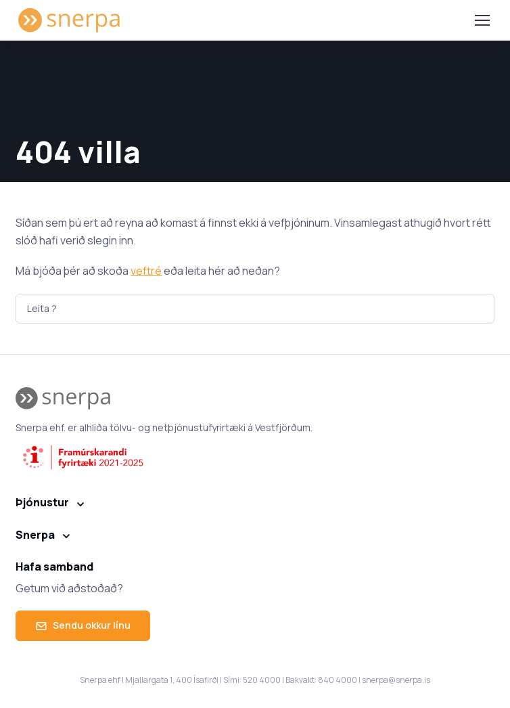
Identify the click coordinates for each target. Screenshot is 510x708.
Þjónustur (42, 502)
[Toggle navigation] (481, 20)
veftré (146, 270)
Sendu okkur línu (83, 625)
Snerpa (35, 534)
